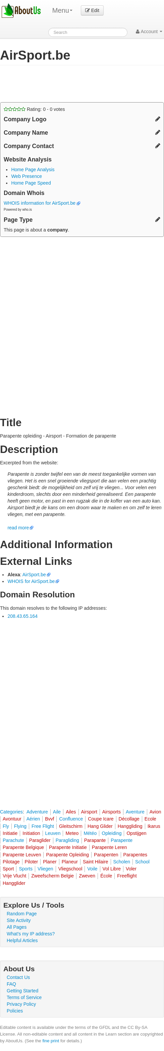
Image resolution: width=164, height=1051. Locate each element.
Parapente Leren (109, 847)
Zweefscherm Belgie (52, 875)
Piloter (31, 861)
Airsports (111, 811)
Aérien (33, 819)
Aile (57, 811)
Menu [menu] (62, 10)
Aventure (135, 811)
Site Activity (19, 920)
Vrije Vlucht (14, 875)
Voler (131, 868)
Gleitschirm (71, 826)
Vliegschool (70, 868)
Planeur (70, 861)
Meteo (71, 833)
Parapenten (106, 854)
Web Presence (26, 176)
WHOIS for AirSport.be (31, 581)
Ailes (71, 811)
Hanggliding (130, 826)
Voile (92, 868)
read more (18, 527)
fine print (50, 1040)
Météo (90, 833)
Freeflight (126, 875)
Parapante (95, 840)
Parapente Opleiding (67, 854)
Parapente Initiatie (68, 847)
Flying (20, 826)
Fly (6, 826)
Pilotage (11, 861)
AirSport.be (34, 574)
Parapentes (135, 854)
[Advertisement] (53, 83)
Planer (49, 861)
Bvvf (49, 819)
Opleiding (111, 833)
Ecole (150, 819)
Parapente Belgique (23, 847)
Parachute (13, 840)
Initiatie (10, 833)
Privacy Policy (21, 1004)
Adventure (37, 811)
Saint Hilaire (95, 861)
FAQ (11, 984)
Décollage (129, 819)
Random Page (22, 913)
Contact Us (18, 977)
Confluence (71, 819)
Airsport (89, 811)
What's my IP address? (31, 933)
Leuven (53, 833)
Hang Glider (100, 826)
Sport (8, 868)
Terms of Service (24, 997)
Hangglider (14, 883)
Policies (15, 1010)
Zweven (87, 875)
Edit (92, 10)
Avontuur (12, 819)
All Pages (16, 927)
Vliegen (45, 868)
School (142, 861)
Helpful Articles (22, 940)
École (106, 875)
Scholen (121, 861)
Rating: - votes (34, 109)
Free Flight (43, 826)
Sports (25, 868)
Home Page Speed (31, 183)
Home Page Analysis (32, 169)
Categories (11, 811)
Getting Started (22, 990)
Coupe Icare (100, 819)
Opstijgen (136, 833)
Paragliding (67, 840)
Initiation (31, 833)
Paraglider (40, 840)
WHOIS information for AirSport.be (42, 203)
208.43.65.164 (22, 616)
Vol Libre (112, 868)
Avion (155, 811)
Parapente (121, 840)
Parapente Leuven (22, 854)
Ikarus (154, 826)
